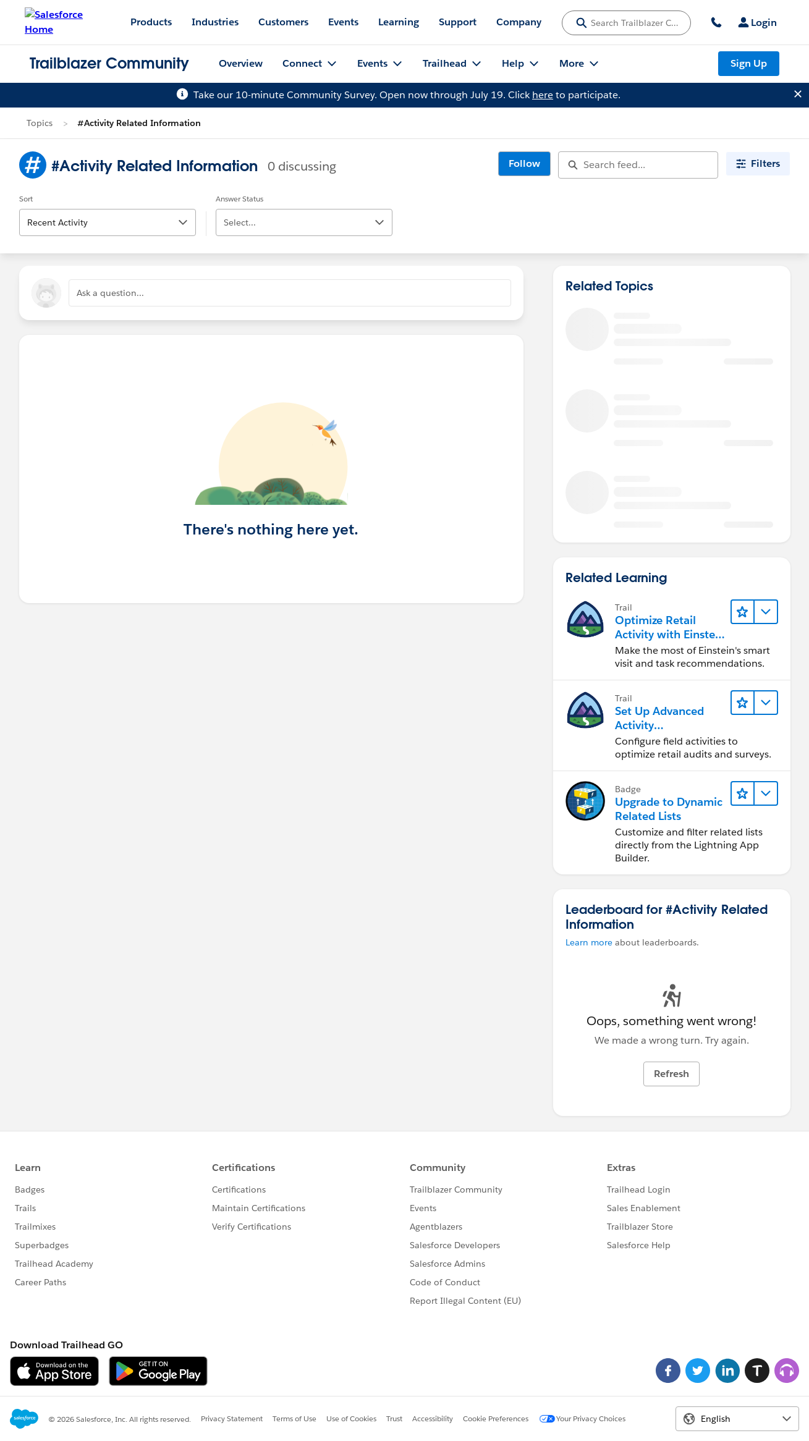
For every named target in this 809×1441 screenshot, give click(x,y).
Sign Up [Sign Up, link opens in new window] (749, 63)
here (542, 94)
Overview (241, 63)
